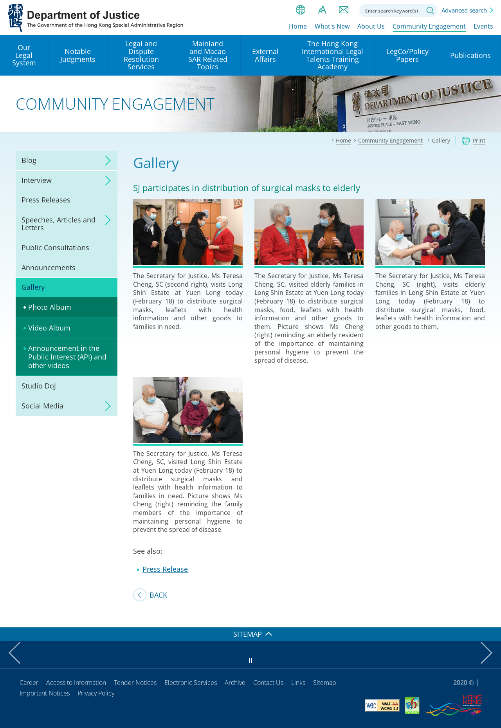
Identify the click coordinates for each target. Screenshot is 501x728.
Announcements (49, 267)
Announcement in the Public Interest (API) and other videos (67, 356)
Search (430, 10)
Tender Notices (135, 682)
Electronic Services (190, 682)
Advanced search (464, 10)
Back (158, 595)
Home (298, 26)
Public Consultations (55, 247)
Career (29, 682)
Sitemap (324, 682)
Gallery (33, 287)
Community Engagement (429, 26)
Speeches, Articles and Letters (59, 223)
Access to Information (76, 682)
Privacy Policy (95, 693)
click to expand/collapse (106, 160)
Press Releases (46, 199)
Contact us (344, 10)
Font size (322, 10)
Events (483, 26)
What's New (332, 26)
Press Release (165, 569)
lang (300, 10)
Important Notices (45, 693)
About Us (371, 26)
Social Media (42, 405)
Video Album (49, 327)
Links (298, 682)
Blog (29, 160)
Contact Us (268, 682)
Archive (235, 682)
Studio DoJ (39, 385)
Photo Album (49, 307)
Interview (37, 180)
